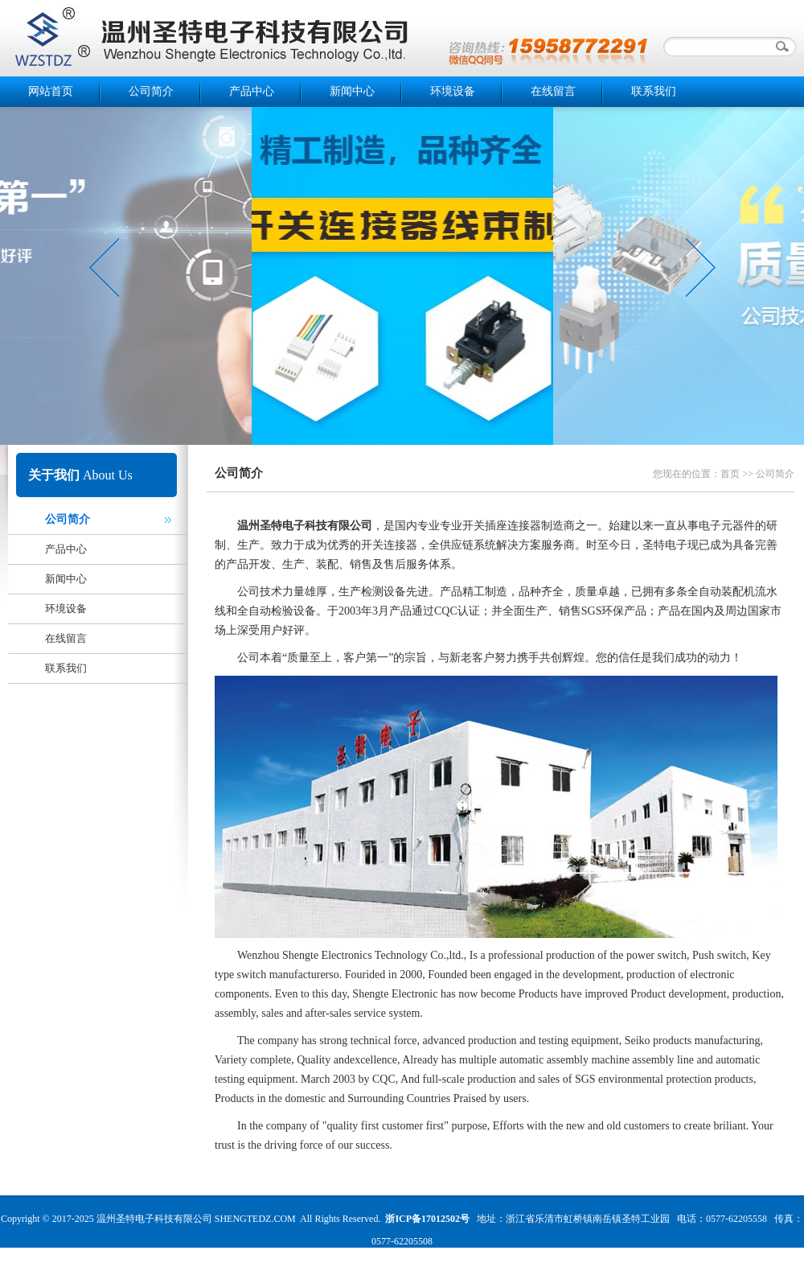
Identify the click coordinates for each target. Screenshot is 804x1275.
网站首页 (50, 91)
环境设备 (452, 91)
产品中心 (251, 91)
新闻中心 (352, 91)
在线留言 (553, 91)
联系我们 (653, 91)
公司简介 (151, 91)
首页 (730, 473)
